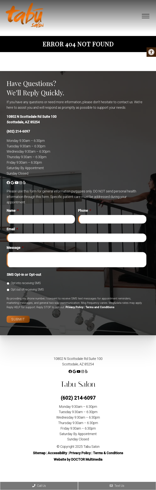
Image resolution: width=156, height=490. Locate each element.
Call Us (39, 486)
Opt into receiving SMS (26, 283)
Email (12, 229)
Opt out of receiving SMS (27, 289)
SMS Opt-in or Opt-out (24, 275)
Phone (84, 211)
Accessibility (57, 453)
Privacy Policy (74, 307)
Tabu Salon (78, 384)
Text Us (117, 486)
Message (15, 248)
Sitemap (39, 453)
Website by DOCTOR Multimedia (78, 459)
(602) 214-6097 (18, 131)
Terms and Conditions (99, 307)
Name (13, 211)
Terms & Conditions (108, 453)
